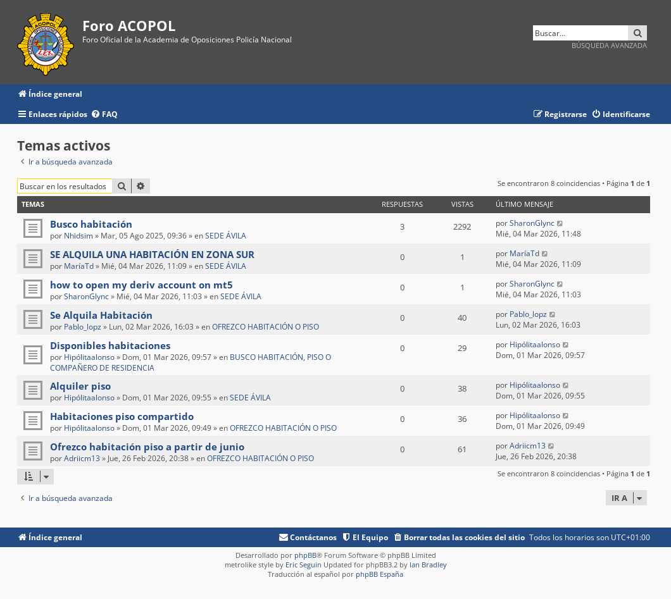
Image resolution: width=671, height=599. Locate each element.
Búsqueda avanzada (609, 45)
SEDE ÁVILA (225, 235)
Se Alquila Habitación (101, 315)
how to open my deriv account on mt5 (141, 284)
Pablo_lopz (82, 326)
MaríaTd (79, 266)
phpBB (305, 555)
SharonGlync (532, 223)
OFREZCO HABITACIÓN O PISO (265, 326)
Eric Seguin (303, 564)
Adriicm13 (82, 458)
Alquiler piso (80, 386)
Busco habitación (91, 224)
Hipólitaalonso (89, 357)
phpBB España (379, 574)
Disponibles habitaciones (110, 345)
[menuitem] (104, 114)
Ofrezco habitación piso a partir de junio (147, 446)
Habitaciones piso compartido (122, 416)
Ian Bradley (428, 564)
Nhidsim (78, 235)
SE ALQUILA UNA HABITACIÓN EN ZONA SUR (152, 254)
